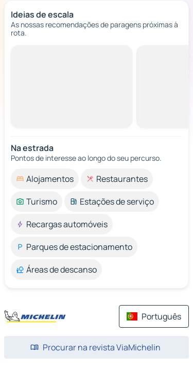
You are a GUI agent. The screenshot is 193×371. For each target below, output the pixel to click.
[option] (45, 178)
